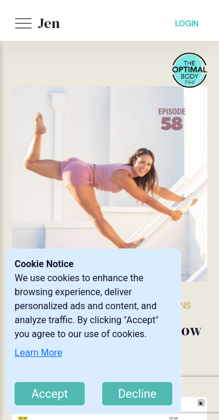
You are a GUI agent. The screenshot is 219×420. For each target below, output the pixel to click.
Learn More (38, 353)
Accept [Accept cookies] (50, 394)
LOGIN (187, 23)
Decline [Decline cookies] (137, 394)
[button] (23, 23)
